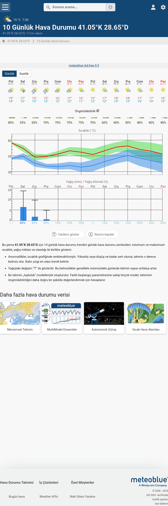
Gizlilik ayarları (160, 499)
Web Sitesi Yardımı (82, 496)
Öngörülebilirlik (87, 111)
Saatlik (23, 74)
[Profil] (153, 7)
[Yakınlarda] (110, 7)
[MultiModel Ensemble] (62, 318)
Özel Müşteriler (82, 483)
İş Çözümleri (48, 483)
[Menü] (5, 7)
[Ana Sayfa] (149, 481)
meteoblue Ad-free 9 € (84, 65)
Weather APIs (49, 496)
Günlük (9, 74)
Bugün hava (17, 496)
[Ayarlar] (163, 7)
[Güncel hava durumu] (84, 20)
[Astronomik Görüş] (104, 318)
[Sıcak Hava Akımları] (146, 318)
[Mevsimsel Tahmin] (20, 318)
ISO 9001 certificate (157, 495)
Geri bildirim (161, 504)
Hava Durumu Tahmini (16, 483)
